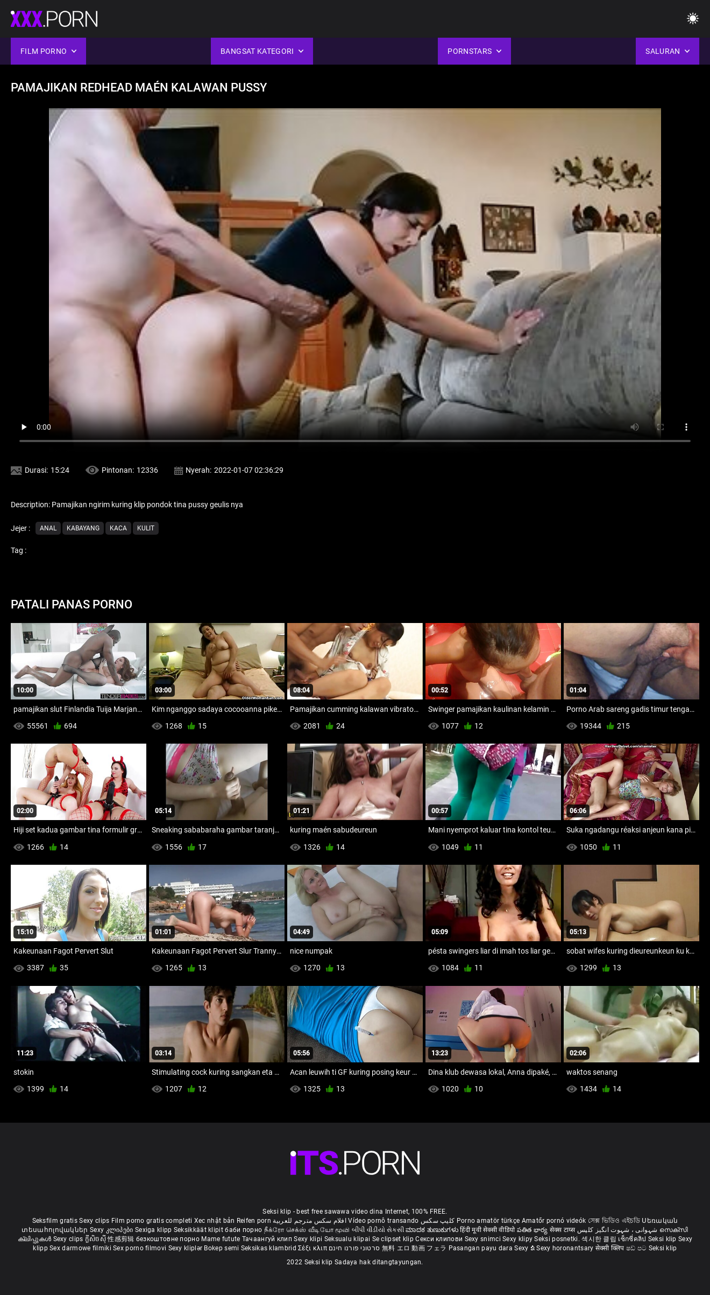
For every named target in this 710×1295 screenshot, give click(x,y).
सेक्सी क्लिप (610, 1248)
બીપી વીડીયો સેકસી (378, 1230)
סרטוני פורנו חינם (354, 1248)
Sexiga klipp (154, 1230)
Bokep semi (221, 1248)
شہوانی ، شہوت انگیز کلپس (618, 1230)
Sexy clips (95, 1220)
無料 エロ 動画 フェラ (414, 1248)
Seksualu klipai (348, 1239)
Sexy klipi (309, 1239)
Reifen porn (254, 1220)
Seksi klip (663, 1239)
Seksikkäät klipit (199, 1230)
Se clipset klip (394, 1239)
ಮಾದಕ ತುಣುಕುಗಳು (433, 1230)
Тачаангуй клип (268, 1239)
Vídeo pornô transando (383, 1220)
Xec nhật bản (214, 1220)
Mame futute (220, 1239)
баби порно (243, 1230)
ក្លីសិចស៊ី (96, 1239)
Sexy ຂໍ (525, 1248)
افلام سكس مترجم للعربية (309, 1220)
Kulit (145, 528)
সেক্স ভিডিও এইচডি (614, 1220)
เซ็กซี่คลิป (633, 1239)
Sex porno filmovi (139, 1248)
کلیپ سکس (438, 1220)
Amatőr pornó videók (554, 1220)
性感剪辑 (122, 1239)
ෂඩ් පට (637, 1248)
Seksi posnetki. (557, 1239)
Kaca (118, 528)
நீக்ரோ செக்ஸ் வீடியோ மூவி (307, 1230)
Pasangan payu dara (482, 1248)
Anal (48, 528)
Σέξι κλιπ (313, 1248)
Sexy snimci (484, 1239)
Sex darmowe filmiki (80, 1248)
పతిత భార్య (533, 1230)
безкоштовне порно (168, 1239)
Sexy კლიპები (112, 1230)
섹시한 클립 (599, 1239)
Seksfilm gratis (55, 1220)
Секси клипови (439, 1239)
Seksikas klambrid (269, 1248)
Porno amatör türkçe (488, 1220)
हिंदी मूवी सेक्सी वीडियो (487, 1230)
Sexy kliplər (186, 1248)
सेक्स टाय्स (563, 1230)
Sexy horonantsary (565, 1248)
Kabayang (83, 528)
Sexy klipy (518, 1239)
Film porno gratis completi (152, 1220)
